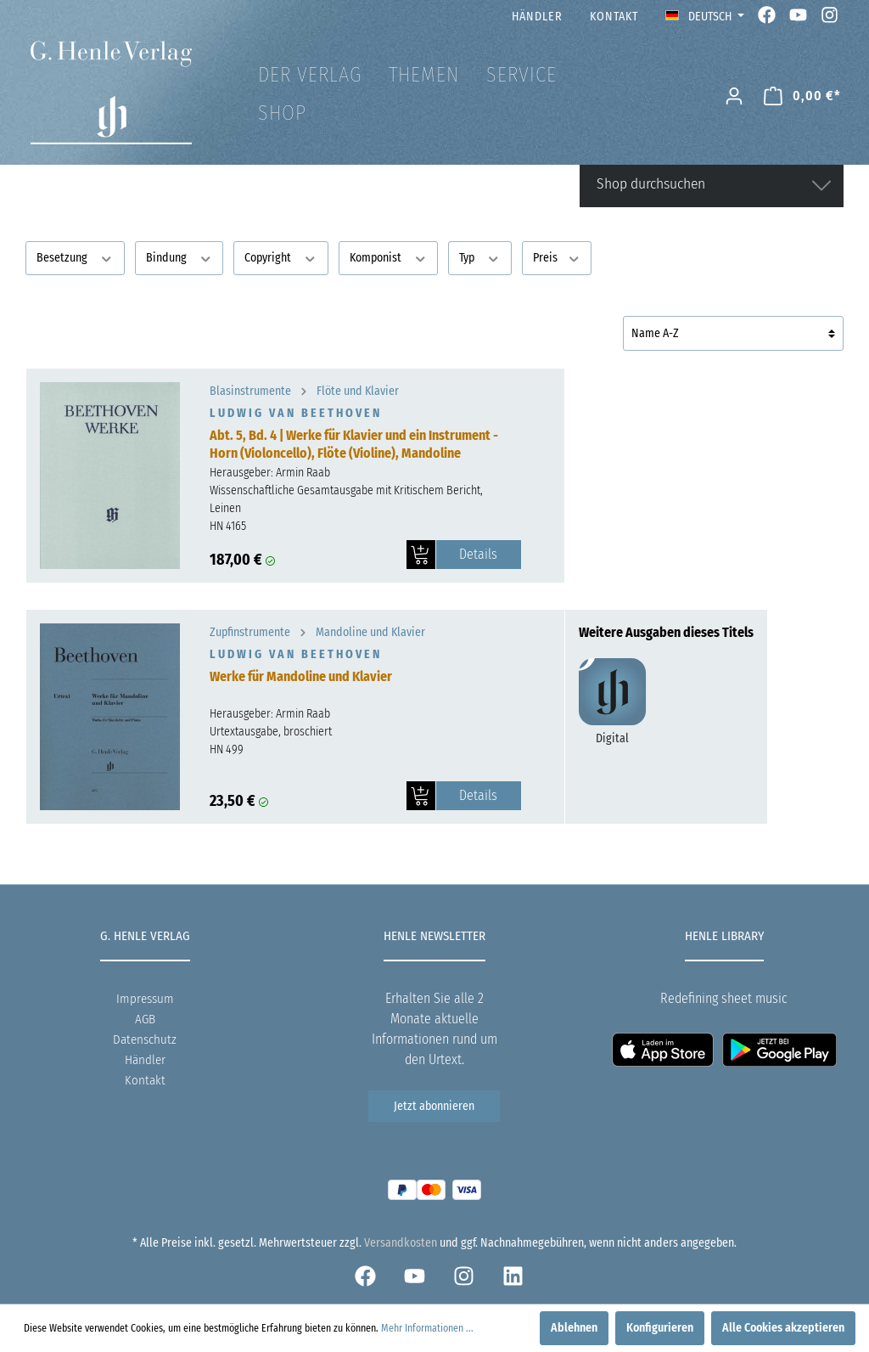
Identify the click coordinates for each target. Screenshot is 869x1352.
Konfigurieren (659, 1328)
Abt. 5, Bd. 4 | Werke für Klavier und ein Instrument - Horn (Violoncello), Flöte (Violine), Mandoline (354, 444)
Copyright (280, 257)
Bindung (179, 257)
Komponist (389, 257)
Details (478, 554)
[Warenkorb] (802, 96)
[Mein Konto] (734, 96)
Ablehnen (574, 1328)
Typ (480, 257)
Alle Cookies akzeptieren (783, 1328)
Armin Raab (303, 472)
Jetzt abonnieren (434, 1106)
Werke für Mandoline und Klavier (301, 676)
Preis (557, 257)
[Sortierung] (733, 333)
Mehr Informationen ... (427, 1328)
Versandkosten (400, 1243)
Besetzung (75, 257)
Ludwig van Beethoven (296, 413)
